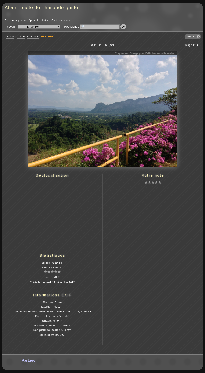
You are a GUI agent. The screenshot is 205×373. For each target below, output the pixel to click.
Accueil (10, 36)
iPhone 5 (58, 307)
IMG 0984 (47, 36)
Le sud (21, 36)
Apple (58, 302)
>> (111, 45)
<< (93, 45)
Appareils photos (38, 20)
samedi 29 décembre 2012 (59, 282)
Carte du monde (61, 20)
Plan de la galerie (15, 20)
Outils (191, 36)
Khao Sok (33, 36)
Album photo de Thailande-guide (41, 7)
